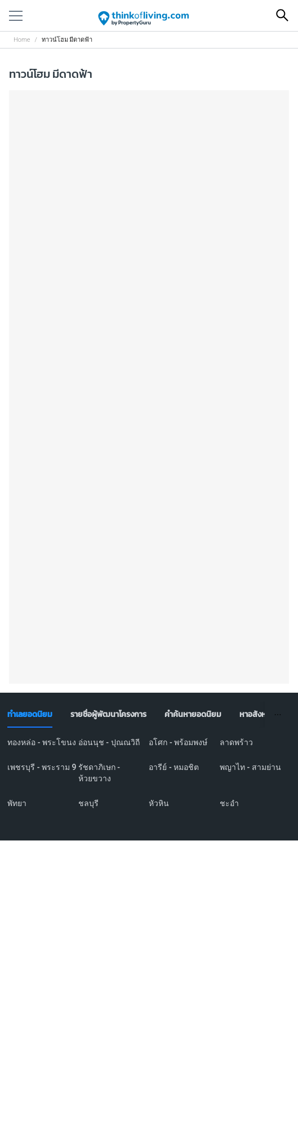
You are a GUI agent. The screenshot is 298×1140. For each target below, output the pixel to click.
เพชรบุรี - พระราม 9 (41, 767)
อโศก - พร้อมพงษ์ (178, 742)
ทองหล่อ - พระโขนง (41, 742)
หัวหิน (159, 803)
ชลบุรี (88, 803)
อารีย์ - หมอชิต (174, 767)
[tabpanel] (149, 779)
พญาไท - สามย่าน (250, 767)
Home (22, 39)
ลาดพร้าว (236, 742)
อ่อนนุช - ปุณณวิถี (109, 742)
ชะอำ (229, 803)
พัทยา (16, 803)
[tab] (29, 714)
